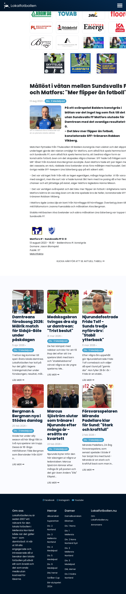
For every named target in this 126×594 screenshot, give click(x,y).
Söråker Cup (53, 577)
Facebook (48, 500)
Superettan (53, 520)
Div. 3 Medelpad (55, 101)
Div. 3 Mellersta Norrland (51, 538)
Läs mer (18, 380)
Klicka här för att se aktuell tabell (80, 261)
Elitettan (69, 520)
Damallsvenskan (73, 516)
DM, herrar (52, 572)
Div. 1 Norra (70, 525)
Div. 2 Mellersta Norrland (69, 552)
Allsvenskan (53, 516)
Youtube (78, 500)
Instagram (63, 500)
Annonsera (96, 524)
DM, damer (70, 569)
